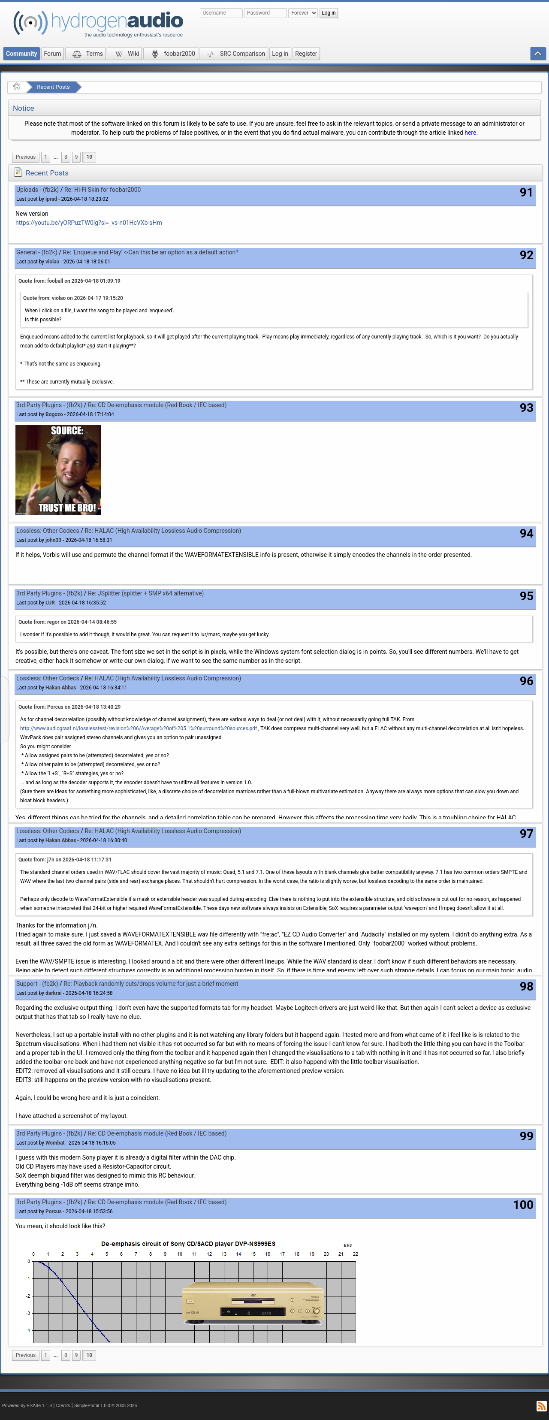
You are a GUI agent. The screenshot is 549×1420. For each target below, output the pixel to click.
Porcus (53, 1212)
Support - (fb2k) (37, 983)
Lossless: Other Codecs (47, 530)
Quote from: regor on (67, 622)
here (470, 132)
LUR (50, 603)
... (56, 157)
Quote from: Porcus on (69, 707)
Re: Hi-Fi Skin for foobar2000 (102, 189)
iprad (51, 199)
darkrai (53, 993)
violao (52, 262)
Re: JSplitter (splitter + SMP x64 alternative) (146, 593)
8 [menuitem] (65, 157)
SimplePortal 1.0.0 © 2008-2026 (105, 1405)
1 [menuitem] (45, 157)
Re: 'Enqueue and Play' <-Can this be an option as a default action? (150, 252)
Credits (63, 1405)
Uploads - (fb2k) (37, 189)
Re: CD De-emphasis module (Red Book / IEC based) (157, 405)
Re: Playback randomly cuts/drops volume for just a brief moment (150, 983)
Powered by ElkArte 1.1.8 (27, 1405)
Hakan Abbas (60, 688)
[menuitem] (25, 157)
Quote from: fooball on (69, 281)
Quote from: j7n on (65, 860)
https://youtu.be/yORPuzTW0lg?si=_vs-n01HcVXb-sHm (88, 222)
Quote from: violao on (73, 298)
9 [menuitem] (76, 157)
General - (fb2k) (36, 252)
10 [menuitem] (89, 157)
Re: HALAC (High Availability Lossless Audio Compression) (162, 530)
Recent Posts (53, 87)
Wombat (55, 1143)
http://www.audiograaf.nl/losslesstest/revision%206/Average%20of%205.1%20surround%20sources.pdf (138, 728)
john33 (53, 540)
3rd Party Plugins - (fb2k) (49, 405)
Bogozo (54, 414)
